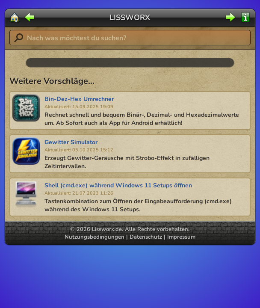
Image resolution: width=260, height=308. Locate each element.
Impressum (181, 237)
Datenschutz (146, 237)
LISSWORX (129, 17)
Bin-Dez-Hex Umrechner (79, 99)
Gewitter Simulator (71, 142)
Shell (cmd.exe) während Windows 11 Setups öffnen (118, 185)
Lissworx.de (107, 229)
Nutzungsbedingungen (94, 237)
